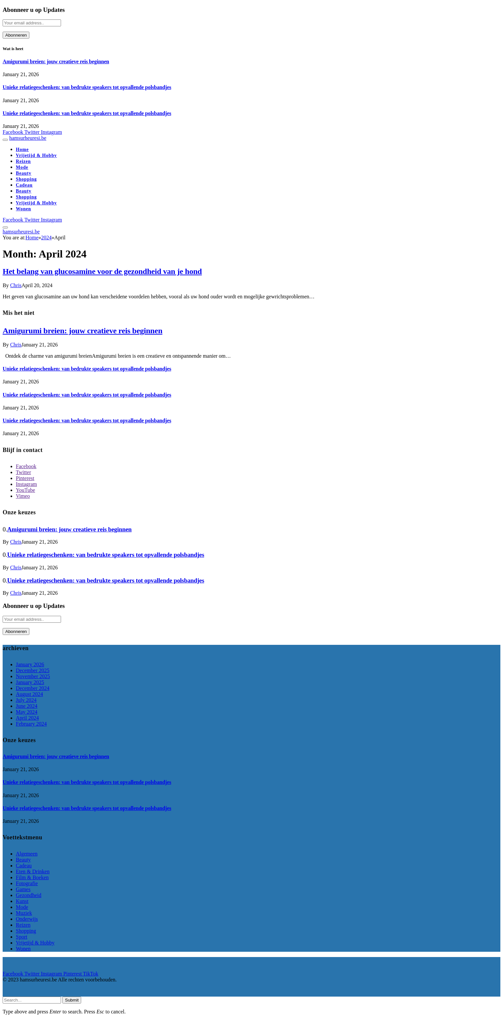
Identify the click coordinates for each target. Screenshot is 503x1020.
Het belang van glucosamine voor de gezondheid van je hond (102, 271)
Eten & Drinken (32, 871)
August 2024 (29, 694)
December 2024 (32, 688)
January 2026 (30, 664)
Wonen (23, 208)
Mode (22, 167)
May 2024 (26, 712)
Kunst (22, 901)
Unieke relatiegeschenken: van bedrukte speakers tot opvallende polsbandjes (87, 87)
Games (23, 889)
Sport (21, 937)
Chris (16, 285)
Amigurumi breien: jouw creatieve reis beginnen (56, 61)
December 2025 (32, 670)
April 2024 (27, 718)
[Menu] (5, 140)
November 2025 (33, 676)
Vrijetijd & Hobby (36, 155)
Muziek (24, 913)
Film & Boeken (32, 877)
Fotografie (27, 883)
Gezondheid (28, 895)
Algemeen (27, 853)
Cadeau (24, 185)
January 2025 (30, 682)
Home (22, 149)
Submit (72, 1000)
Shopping (26, 179)
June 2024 (26, 706)
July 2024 (26, 700)
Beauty (23, 173)
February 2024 (31, 724)
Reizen (23, 161)
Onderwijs (27, 919)
